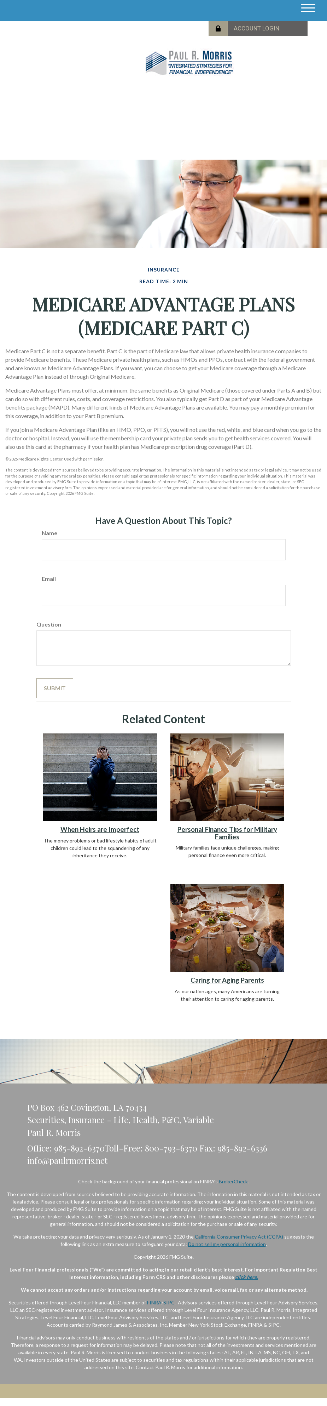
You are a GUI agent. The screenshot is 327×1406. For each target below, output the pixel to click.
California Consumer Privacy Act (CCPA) (239, 1237)
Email (49, 578)
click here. (246, 1277)
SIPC (169, 1302)
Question (48, 624)
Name (49, 533)
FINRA (154, 1302)
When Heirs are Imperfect (99, 829)
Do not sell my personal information (227, 1244)
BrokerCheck (233, 1181)
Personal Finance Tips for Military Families (227, 833)
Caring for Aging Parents (227, 980)
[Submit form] (54, 688)
